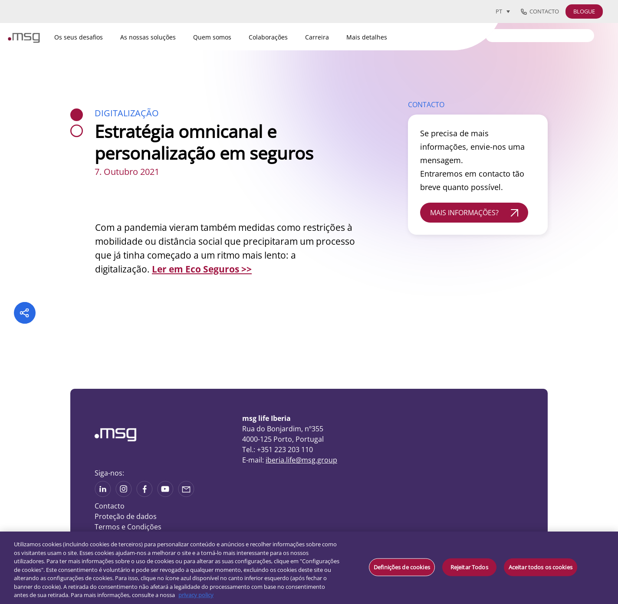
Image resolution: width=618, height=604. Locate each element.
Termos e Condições (128, 527)
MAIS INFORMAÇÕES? (464, 212)
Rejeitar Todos (469, 567)
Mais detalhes (366, 37)
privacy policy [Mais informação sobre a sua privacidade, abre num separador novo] (196, 595)
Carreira (317, 37)
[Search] (540, 35)
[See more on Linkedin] (103, 494)
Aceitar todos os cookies (540, 567)
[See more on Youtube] (165, 494)
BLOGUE (584, 11)
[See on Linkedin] (144, 494)
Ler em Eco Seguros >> (202, 269)
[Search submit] (587, 35)
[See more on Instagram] (123, 494)
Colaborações (268, 37)
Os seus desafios (78, 37)
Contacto (540, 12)
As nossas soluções (148, 37)
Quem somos (212, 37)
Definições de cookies (402, 567)
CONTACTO (426, 104)
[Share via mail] (186, 494)
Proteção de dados (126, 516)
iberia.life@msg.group (301, 460)
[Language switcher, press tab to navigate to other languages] (502, 11)
